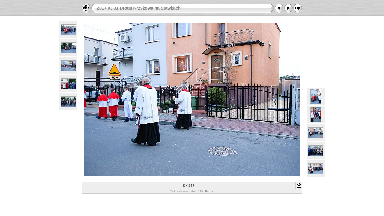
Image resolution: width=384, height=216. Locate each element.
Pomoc (209, 191)
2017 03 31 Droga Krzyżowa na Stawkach (139, 8)
